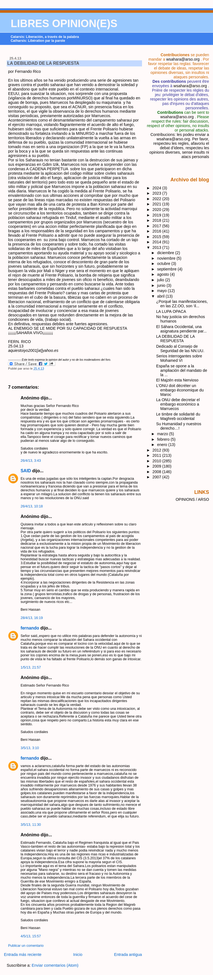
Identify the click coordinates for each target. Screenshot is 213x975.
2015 (158, 236)
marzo (163, 434)
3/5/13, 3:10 (30, 748)
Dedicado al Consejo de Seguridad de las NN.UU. (180, 348)
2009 (158, 466)
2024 (158, 188)
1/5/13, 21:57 (31, 667)
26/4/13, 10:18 (32, 506)
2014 (158, 242)
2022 (158, 199)
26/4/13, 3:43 (31, 461)
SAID (26, 470)
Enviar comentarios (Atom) (55, 965)
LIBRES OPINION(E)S (64, 23)
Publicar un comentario (26, 946)
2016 (158, 231)
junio (162, 285)
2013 (158, 247)
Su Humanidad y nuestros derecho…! (178, 426)
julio (161, 280)
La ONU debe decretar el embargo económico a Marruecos (178, 404)
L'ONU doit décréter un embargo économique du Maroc (180, 390)
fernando (30, 628)
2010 (158, 461)
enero (162, 444)
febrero (164, 439)
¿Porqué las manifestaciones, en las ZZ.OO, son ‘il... (182, 303)
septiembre (167, 269)
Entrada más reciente (22, 954)
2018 (158, 220)
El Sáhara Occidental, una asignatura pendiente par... (181, 328)
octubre (164, 263)
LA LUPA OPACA (171, 311)
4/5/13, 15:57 (31, 936)
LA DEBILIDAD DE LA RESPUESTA (43, 63)
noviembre (167, 258)
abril (161, 296)
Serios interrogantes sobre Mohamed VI (179, 358)
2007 (158, 477)
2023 (158, 193)
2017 (158, 226)
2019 (158, 215)
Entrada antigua (128, 954)
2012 (158, 450)
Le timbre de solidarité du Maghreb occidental (178, 416)
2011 (158, 455)
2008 (158, 472)
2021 (158, 204)
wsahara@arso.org (182, 59)
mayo (162, 290)
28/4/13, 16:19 (32, 618)
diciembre (166, 253)
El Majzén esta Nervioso (177, 380)
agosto (163, 274)
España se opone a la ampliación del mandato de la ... (181, 370)
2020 (158, 209)
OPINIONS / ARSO (192, 499)
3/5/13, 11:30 (31, 825)
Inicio (77, 954)
